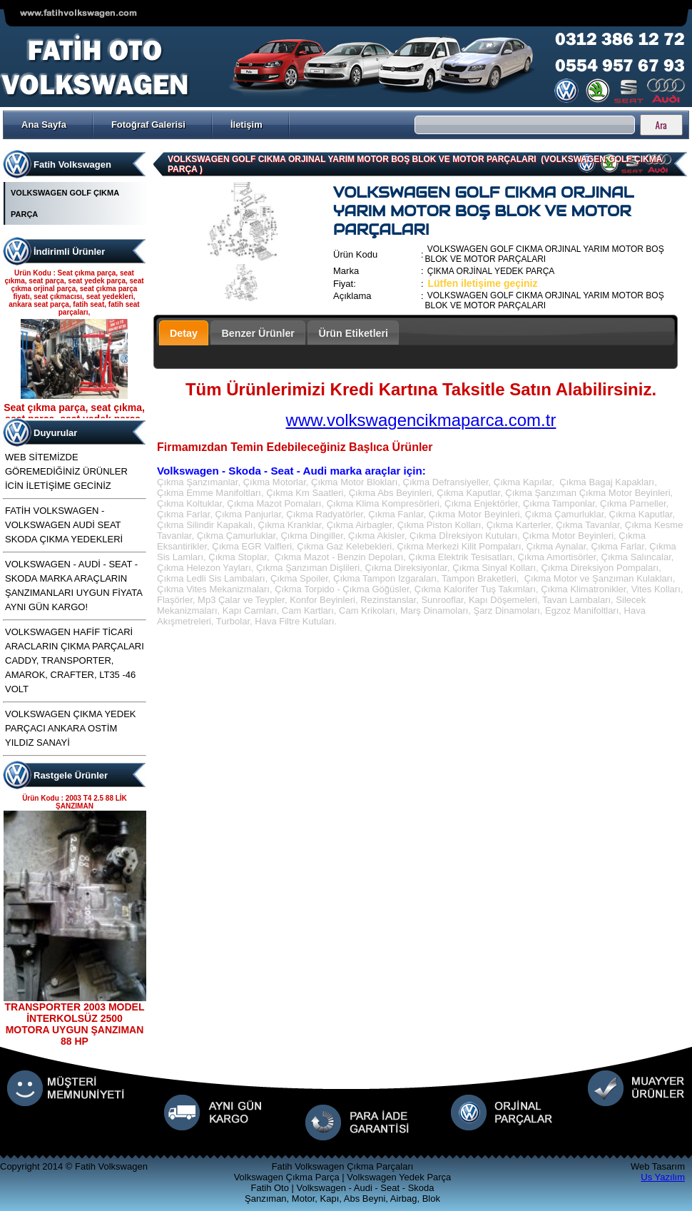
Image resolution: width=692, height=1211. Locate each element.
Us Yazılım (663, 1177)
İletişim (246, 124)
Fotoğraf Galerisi (148, 124)
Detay (184, 333)
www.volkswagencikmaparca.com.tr (421, 420)
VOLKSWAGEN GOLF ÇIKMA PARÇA (65, 203)
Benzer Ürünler (258, 333)
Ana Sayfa (43, 124)
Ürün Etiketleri (353, 333)
